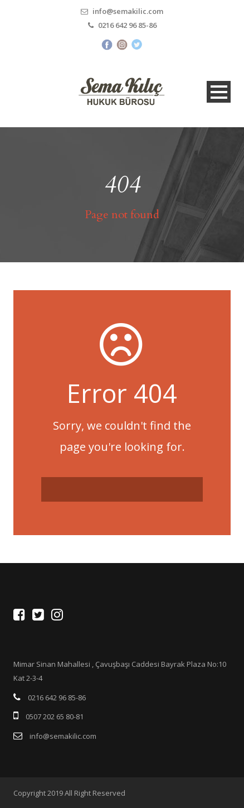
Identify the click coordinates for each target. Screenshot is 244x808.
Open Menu (219, 92)
